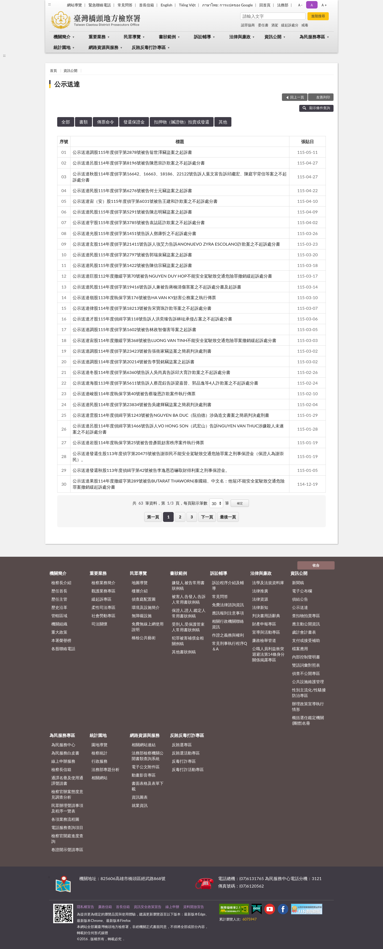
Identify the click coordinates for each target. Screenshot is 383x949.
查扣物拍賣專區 (306, 615)
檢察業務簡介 (103, 582)
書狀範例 (167, 36)
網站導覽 (74, 5)
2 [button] (180, 516)
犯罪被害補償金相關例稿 (188, 641)
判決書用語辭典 (266, 615)
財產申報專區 (264, 623)
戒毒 (304, 25)
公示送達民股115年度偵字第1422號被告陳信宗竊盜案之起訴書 (132, 265)
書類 (83, 121)
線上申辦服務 (63, 761)
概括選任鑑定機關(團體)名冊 (308, 720)
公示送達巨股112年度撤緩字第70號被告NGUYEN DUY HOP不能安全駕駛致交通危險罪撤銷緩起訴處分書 (172, 275)
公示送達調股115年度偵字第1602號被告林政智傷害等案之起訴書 (134, 329)
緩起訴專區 (101, 599)
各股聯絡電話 (63, 648)
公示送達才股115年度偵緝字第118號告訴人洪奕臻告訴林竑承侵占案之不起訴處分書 (152, 318)
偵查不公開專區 (306, 673)
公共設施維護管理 (308, 681)
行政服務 (99, 761)
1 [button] (168, 516)
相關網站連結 (144, 744)
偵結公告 (300, 599)
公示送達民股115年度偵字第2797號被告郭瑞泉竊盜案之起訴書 (132, 254)
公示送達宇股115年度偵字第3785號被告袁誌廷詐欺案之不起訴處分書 (139, 222)
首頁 (53, 70)
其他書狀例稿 (184, 651)
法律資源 (260, 599)
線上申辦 (172, 907)
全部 (65, 121)
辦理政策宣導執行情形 (308, 706)
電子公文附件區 (146, 766)
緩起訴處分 (289, 25)
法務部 (282, 5)
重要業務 (97, 36)
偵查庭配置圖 (144, 599)
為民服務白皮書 (65, 752)
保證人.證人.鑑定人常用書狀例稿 (189, 613)
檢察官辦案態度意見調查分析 (67, 794)
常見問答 (125, 5)
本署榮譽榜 (61, 640)
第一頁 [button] (153, 516)
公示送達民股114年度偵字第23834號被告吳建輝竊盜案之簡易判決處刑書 (142, 404)
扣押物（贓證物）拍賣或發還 (181, 121)
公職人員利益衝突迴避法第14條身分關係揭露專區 (268, 654)
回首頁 (264, 5)
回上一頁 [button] (297, 97)
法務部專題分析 (105, 769)
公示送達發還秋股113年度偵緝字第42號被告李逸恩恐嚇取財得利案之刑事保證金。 (151, 470)
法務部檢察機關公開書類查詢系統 (148, 755)
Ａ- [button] (299, 5)
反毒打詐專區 (184, 761)
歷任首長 (59, 590)
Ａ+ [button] (324, 5)
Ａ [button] (312, 5)
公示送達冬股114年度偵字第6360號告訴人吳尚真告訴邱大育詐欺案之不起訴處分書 (151, 372)
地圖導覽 (140, 582)
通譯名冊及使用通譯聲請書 (67, 780)
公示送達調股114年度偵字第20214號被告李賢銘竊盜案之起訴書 (133, 361)
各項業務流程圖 (65, 819)
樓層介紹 (140, 590)
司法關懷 (99, 623)
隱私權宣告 (85, 907)
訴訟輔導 (202, 36)
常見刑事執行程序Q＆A (229, 646)
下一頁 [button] (207, 516)
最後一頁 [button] (228, 516)
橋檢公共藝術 (144, 637)
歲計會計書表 (304, 632)
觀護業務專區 (103, 590)
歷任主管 (59, 599)
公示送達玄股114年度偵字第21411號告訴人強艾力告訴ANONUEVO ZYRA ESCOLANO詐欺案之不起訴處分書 (176, 243)
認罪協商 (248, 25)
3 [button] (192, 516)
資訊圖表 (140, 797)
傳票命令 (105, 121)
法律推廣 (260, 590)
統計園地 (61, 47)
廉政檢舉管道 (264, 640)
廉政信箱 (105, 907)
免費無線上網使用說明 (148, 626)
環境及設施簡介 (146, 607)
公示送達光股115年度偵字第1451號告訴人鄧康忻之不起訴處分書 (134, 233)
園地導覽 (99, 744)
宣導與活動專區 (266, 632)
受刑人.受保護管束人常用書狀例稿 (188, 627)
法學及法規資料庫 (268, 582)
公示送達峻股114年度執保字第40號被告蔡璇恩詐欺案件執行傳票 (134, 393)
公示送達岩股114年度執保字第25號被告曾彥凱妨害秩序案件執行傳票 (138, 442)
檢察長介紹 (61, 582)
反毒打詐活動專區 (188, 769)
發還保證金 (134, 121)
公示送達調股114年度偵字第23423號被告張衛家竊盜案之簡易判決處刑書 (142, 350)
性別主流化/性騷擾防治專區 (309, 692)
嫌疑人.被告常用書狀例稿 (188, 585)
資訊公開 (272, 36)
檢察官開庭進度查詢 (67, 838)
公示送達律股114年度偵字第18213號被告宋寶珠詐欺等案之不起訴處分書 (142, 308)
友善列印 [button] (323, 97)
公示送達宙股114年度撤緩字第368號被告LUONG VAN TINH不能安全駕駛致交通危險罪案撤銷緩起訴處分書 (174, 340)
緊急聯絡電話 (100, 5)
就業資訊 (140, 805)
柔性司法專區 (103, 607)
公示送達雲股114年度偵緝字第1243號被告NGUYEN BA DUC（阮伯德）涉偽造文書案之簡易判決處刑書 (171, 415)
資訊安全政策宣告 (147, 907)
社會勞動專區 (103, 615)
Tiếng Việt (187, 5)
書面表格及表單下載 (148, 786)
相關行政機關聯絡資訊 (228, 624)
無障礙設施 (142, 615)
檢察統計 (99, 752)
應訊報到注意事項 (228, 612)
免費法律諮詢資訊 (228, 604)
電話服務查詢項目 (67, 827)
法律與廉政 (240, 36)
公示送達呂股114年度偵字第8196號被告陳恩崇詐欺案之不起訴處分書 (139, 162)
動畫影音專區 (144, 775)
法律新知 (260, 607)
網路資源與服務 (103, 47)
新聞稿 (298, 582)
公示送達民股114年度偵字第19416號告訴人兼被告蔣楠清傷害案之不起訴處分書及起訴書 (157, 286)
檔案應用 (300, 648)
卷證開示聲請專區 (67, 849)
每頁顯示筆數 (195, 503)
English (166, 5)
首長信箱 (146, 5)
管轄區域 (59, 615)
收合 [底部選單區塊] (316, 565)
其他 (223, 121)
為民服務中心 (63, 744)
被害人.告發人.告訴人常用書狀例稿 (189, 599)
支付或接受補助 (306, 640)
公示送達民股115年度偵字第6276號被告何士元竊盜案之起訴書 (132, 190)
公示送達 (67, 84)
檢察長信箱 (61, 769)
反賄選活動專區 (186, 752)
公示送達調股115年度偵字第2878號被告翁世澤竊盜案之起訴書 (132, 152)
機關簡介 (61, 36)
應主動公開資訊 (306, 623)
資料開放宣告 (193, 907)
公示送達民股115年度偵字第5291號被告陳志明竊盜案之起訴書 (132, 211)
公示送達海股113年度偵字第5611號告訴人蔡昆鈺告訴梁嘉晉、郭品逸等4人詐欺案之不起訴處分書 (165, 382)
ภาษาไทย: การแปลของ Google (227, 5)
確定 (240, 503)
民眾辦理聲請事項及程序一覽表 (67, 808)
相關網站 (99, 777)
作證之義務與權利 (228, 635)
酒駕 (274, 25)
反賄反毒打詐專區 (149, 47)
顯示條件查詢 (316, 108)
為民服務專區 (312, 36)
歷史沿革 (59, 607)
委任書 (263, 25)
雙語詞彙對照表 (306, 665)
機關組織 (59, 623)
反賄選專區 (182, 744)
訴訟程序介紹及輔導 (228, 585)
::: (49, 4)
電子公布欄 (302, 590)
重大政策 (59, 632)
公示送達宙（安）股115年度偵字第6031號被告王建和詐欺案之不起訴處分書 (145, 201)
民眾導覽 (132, 36)
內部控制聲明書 (306, 656)
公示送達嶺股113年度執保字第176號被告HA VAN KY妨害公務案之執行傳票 (144, 297)
